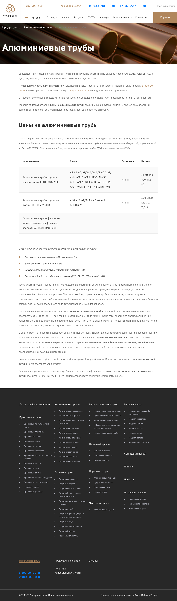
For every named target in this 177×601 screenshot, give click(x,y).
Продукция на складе (67, 561)
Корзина (165, 17)
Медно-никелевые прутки (106, 421)
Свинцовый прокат (135, 454)
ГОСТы (91, 17)
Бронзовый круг (31, 468)
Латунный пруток (67, 484)
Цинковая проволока (103, 456)
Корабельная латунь (68, 536)
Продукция (9, 27)
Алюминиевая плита (68, 457)
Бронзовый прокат (30, 417)
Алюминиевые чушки (104, 510)
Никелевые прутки (137, 509)
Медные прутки (136, 424)
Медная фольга (136, 438)
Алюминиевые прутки (69, 416)
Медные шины (135, 433)
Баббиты (129, 479)
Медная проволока (137, 419)
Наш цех (104, 17)
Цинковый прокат (99, 444)
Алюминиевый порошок (105, 478)
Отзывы (93, 561)
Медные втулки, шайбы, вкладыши (140, 412)
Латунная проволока (68, 479)
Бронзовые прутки (32, 446)
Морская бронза (31, 487)
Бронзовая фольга (32, 437)
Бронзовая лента (32, 441)
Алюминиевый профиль (70, 438)
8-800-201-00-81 (102, 6)
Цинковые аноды (102, 451)
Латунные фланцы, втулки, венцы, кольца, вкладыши (71, 515)
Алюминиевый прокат (37, 27)
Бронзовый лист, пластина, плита (36, 425)
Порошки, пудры (98, 471)
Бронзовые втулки (32, 473)
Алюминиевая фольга (69, 443)
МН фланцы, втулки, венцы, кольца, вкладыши (107, 426)
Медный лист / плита (139, 443)
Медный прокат (133, 404)
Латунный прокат (64, 472)
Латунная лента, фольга (70, 489)
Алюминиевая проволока (70, 411)
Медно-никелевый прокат (104, 404)
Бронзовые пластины (34, 432)
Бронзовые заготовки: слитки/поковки (38, 457)
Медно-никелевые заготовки (107, 411)
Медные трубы (136, 428)
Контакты (141, 17)
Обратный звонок (165, 6)
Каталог (36, 18)
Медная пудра (100, 492)
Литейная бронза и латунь (34, 404)
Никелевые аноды (137, 499)
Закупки (78, 17)
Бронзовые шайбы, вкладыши (38, 478)
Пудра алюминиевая (103, 483)
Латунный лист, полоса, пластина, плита (70, 494)
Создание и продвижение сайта (120, 595)
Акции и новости (122, 17)
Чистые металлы (99, 503)
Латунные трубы (66, 509)
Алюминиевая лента (68, 452)
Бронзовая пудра (102, 487)
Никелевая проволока (139, 504)
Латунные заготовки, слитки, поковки (72, 502)
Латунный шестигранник (70, 527)
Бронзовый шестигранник (36, 482)
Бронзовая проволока (34, 451)
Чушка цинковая (101, 460)
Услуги (65, 17)
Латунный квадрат (67, 531)
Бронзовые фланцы (33, 492)
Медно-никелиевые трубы (106, 433)
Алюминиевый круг (68, 447)
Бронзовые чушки (32, 463)
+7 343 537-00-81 (132, 6)
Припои (128, 466)
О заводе (52, 17)
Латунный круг (66, 522)
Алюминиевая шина (68, 433)
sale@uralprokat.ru (71, 6)
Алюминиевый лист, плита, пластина (71, 422)
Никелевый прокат (135, 492)
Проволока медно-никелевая (107, 416)
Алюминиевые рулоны (69, 461)
